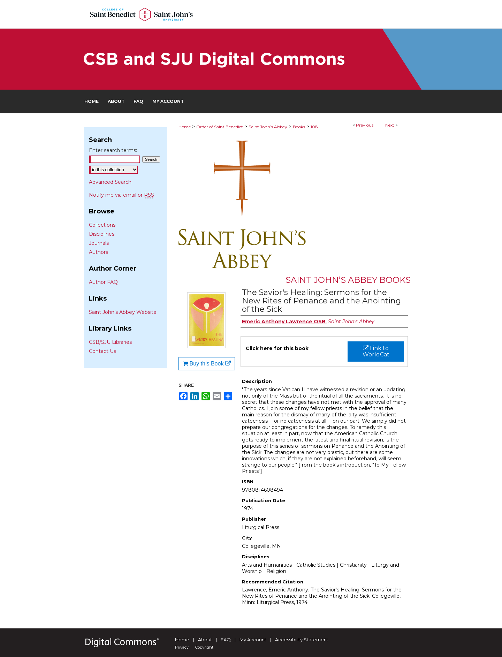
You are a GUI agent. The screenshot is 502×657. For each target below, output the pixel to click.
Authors (98, 252)
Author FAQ (103, 282)
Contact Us (102, 351)
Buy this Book (207, 364)
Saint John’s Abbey (268, 126)
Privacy (182, 647)
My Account (252, 639)
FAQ (226, 639)
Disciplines (101, 234)
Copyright (204, 647)
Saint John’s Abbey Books (348, 280)
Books (299, 126)
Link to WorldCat (376, 351)
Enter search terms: (113, 150)
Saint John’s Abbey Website (123, 312)
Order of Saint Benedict (219, 126)
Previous (364, 125)
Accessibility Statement (301, 639)
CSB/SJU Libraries (110, 342)
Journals (99, 243)
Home (184, 126)
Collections (102, 225)
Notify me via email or (121, 195)
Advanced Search (110, 182)
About (205, 639)
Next (389, 125)
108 (314, 126)
